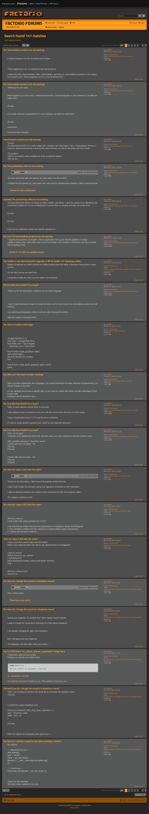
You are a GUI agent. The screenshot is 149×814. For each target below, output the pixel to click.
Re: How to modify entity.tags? (18, 324)
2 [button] (128, 45)
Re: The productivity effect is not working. (24, 166)
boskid (16, 172)
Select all (19, 665)
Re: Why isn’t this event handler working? (23, 374)
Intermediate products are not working (120, 56)
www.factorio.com (12, 27)
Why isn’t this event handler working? (120, 381)
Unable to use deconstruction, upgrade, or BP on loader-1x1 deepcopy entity (123, 270)
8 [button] (142, 45)
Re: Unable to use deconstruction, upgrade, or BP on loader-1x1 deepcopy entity (42, 261)
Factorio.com (8, 3)
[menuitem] (62, 23)
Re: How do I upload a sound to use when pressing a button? (32, 741)
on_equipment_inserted (18, 676)
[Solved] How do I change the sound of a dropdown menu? (123, 589)
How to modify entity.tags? (116, 331)
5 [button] (137, 45)
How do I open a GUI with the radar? (120, 476)
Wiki (32, 3)
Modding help (113, 54)
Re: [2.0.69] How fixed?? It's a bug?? (21, 285)
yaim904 (109, 50)
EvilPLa (17, 587)
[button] (122, 45)
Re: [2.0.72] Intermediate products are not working (28, 236)
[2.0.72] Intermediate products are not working (123, 243)
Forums (22, 3)
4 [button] (134, 45)
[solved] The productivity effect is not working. (122, 172)
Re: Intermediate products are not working (24, 50)
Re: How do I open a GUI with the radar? (23, 469)
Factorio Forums (24, 23)
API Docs (53, 3)
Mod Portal (41, 3)
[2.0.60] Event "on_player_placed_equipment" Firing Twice (122, 659)
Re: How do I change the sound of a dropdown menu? (29, 581)
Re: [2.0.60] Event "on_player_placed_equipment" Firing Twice (34, 651)
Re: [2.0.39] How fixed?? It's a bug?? (21, 430)
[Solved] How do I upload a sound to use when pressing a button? (122, 750)
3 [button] (131, 45)
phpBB (68, 805)
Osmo (16, 476)
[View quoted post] (26, 172)
